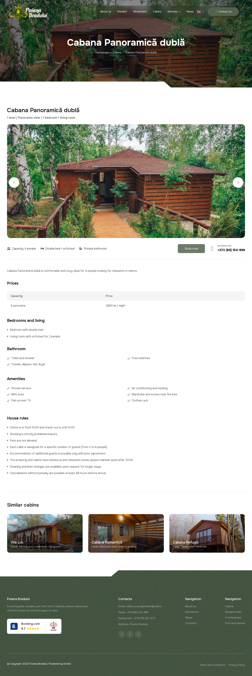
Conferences (233, 617)
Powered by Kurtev (60, 663)
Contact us (223, 11)
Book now (191, 248)
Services (172, 11)
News (190, 11)
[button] (14, 182)
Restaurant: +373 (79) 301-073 (136, 618)
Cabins (157, 11)
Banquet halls (233, 612)
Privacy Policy (237, 665)
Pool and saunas (235, 623)
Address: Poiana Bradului (133, 624)
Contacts (191, 623)
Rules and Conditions (212, 665)
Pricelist (122, 11)
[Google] (138, 634)
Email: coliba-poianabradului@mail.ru (140, 606)
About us (105, 11)
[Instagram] (130, 634)
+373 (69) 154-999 (231, 250)
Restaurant (140, 11)
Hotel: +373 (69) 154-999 (133, 612)
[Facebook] (121, 634)
